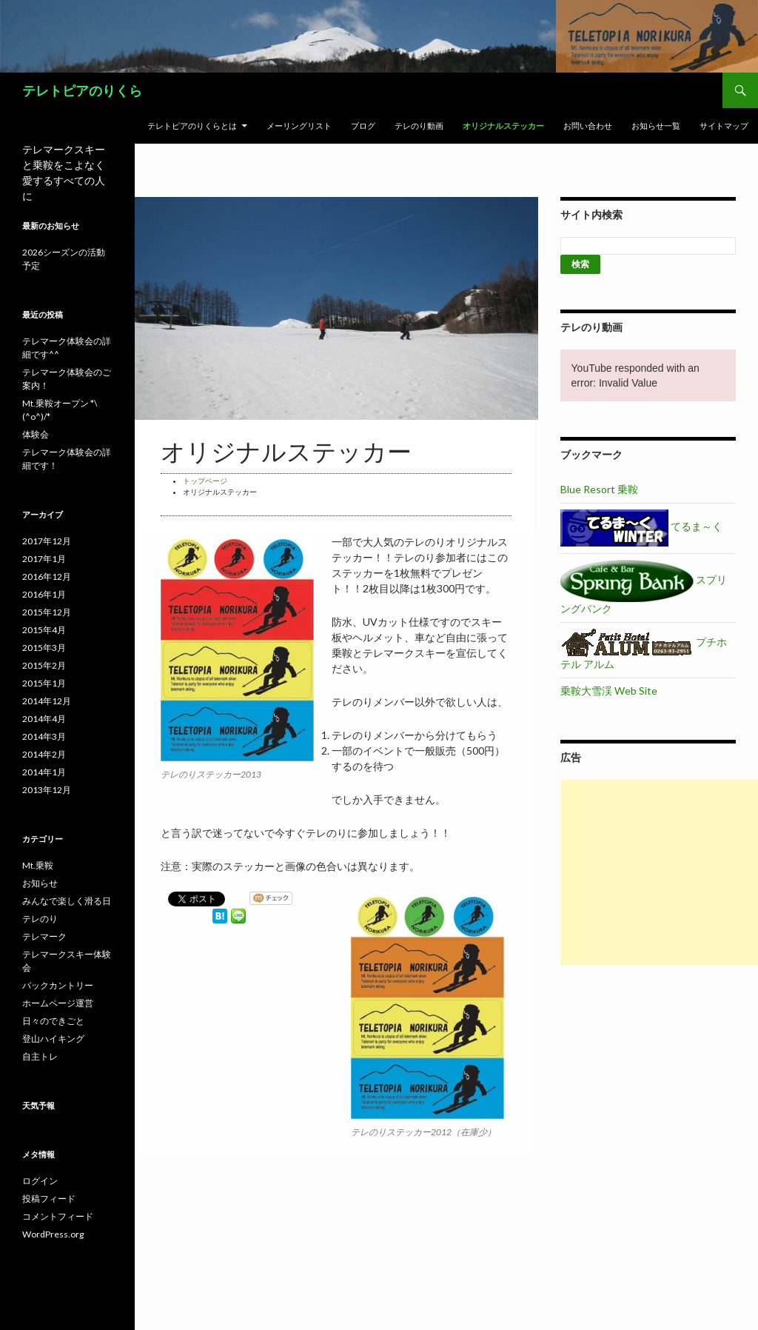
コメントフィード (57, 1216)
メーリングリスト (299, 125)
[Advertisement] (659, 872)
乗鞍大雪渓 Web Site (608, 690)
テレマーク (44, 936)
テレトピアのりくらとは (192, 125)
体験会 (35, 434)
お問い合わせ (587, 125)
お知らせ (40, 883)
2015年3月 (44, 647)
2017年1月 (44, 558)
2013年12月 (46, 789)
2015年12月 (46, 612)
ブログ (363, 125)
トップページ (205, 480)
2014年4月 (44, 718)
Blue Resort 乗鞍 (599, 489)
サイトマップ (724, 125)
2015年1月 (44, 683)
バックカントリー (57, 985)
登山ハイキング (53, 1038)
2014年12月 (46, 700)
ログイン (40, 1180)
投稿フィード (49, 1198)
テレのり (40, 918)
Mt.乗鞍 (37, 865)
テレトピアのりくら (82, 90)
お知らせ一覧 (655, 125)
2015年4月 (44, 629)
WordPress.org (53, 1234)
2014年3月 (44, 736)
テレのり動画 (419, 125)
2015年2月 (44, 665)
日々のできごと (53, 1020)
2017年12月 (46, 541)
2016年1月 (44, 594)
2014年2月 (44, 754)
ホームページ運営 (57, 1003)
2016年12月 (46, 576)
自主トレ (40, 1056)
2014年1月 (44, 772)
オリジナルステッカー (503, 125)
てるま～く (641, 526)
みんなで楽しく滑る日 (66, 900)
